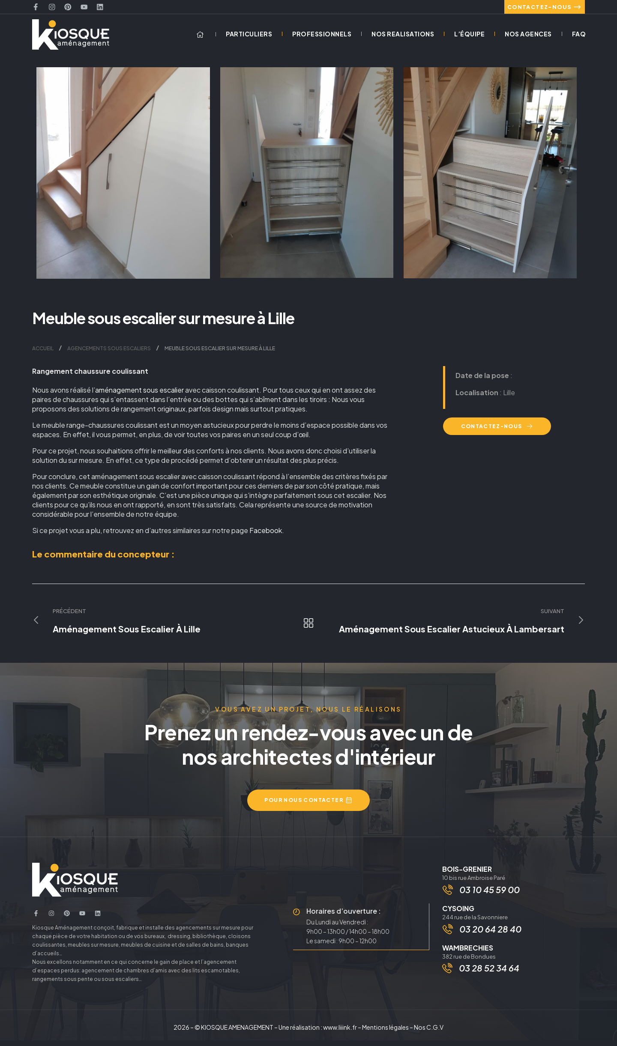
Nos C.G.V (428, 1033)
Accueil (43, 354)
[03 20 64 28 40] (448, 938)
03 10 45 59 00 (490, 896)
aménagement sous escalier (139, 395)
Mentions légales (385, 1033)
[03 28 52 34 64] (447, 977)
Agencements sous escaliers (109, 354)
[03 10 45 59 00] (448, 896)
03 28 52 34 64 (489, 977)
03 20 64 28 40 (491, 937)
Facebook (265, 536)
